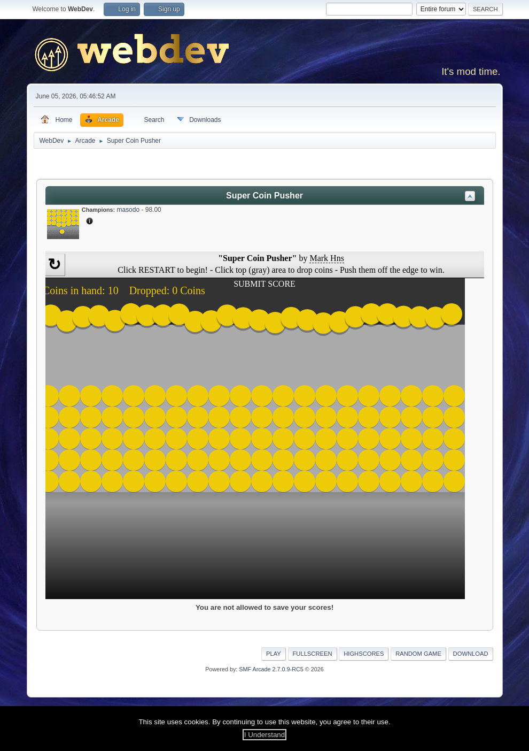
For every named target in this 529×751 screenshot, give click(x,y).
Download (470, 653)
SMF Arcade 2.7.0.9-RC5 (271, 669)
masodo (127, 209)
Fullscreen (312, 653)
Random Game (418, 653)
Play (273, 653)
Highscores (364, 653)
